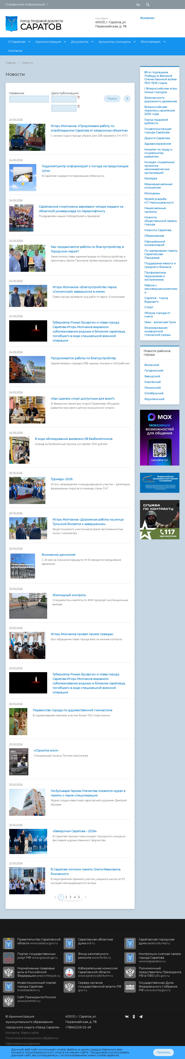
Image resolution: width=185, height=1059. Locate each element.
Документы (80, 41)
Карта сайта (30, 1032)
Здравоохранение (157, 143)
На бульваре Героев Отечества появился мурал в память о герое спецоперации (88, 793)
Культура (150, 178)
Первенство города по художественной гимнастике (72, 710)
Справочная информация (25, 4)
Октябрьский (153, 393)
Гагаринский (153, 370)
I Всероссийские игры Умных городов (160, 90)
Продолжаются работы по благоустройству (83, 358)
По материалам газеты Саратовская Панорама (160, 254)
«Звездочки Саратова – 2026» (75, 831)
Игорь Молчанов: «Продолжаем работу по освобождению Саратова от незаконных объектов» (89, 128)
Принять (163, 1052)
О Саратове (16, 41)
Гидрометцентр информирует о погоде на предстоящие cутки (85, 169)
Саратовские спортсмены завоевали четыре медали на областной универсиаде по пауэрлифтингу (81, 209)
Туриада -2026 (61, 479)
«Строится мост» (46, 750)
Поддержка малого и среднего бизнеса (160, 265)
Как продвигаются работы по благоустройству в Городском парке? (87, 249)
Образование (154, 235)
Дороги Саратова (157, 138)
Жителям (147, 18)
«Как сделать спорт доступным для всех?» (83, 398)
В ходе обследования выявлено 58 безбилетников (73, 439)
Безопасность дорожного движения (160, 99)
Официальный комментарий (154, 243)
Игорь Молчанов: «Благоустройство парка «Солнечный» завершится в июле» (84, 289)
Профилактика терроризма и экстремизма (155, 276)
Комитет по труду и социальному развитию (158, 153)
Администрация (48, 41)
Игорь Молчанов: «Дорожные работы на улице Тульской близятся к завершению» (88, 522)
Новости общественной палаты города (160, 221)
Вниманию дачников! (58, 554)
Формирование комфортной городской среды (157, 331)
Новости (27, 62)
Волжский (151, 365)
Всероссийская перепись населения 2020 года (159, 110)
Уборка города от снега (157, 314)
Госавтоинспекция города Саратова (157, 130)
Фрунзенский (154, 399)
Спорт (148, 307)
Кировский (152, 382)
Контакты (15, 51)
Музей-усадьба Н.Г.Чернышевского (159, 200)
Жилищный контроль (69, 595)
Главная (11, 62)
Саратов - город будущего (156, 299)
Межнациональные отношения (158, 185)
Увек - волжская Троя (160, 322)
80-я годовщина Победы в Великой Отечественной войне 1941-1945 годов (160, 78)
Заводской (152, 376)
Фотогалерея (151, 41)
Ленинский (152, 387)
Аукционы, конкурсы (114, 41)
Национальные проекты (155, 209)
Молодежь (152, 193)
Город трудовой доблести (156, 121)
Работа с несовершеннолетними (160, 289)
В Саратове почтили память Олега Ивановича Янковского (85, 872)
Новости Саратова (157, 230)
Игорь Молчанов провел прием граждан (82, 634)
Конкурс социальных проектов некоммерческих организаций (159, 167)
